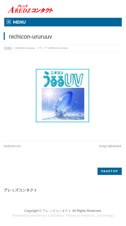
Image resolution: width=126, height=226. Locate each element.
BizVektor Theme (63, 215)
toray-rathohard (110, 146)
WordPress (39, 215)
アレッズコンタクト (57, 211)
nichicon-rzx (12, 146)
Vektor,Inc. (88, 215)
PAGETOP (109, 171)
